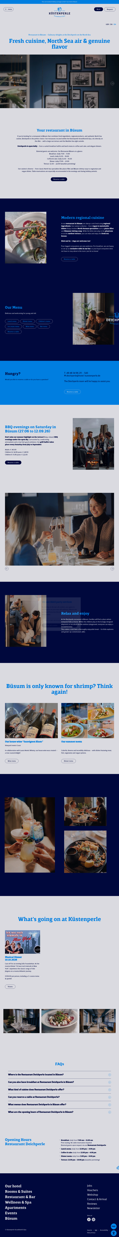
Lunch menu (12, 321)
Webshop (92, 1195)
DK (111, 24)
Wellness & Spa (18, 1202)
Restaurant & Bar (20, 1197)
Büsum (11, 1219)
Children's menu (44, 321)
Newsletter (93, 1208)
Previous (6, 83)
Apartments (15, 1208)
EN (115, 24)
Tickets (10, 987)
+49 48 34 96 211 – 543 (77, 373)
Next (112, 83)
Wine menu (30, 326)
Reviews (92, 1204)
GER (107, 24)
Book (98, 9)
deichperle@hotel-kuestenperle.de (83, 376)
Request (110, 9)
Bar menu (43, 326)
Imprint (89, 1230)
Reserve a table (59, 179)
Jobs (89, 1185)
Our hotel (13, 1186)
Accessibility (104, 1230)
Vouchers (92, 1190)
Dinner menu (27, 321)
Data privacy (91, 1233)
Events (11, 1213)
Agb (96, 1230)
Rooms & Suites (18, 1192)
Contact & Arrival (97, 1199)
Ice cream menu (13, 326)
